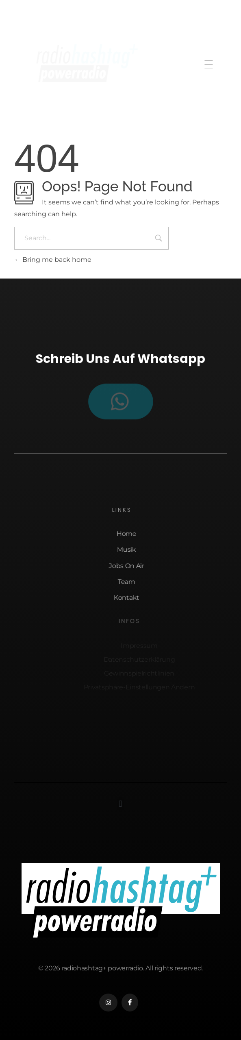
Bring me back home (52, 259)
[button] (120, 803)
